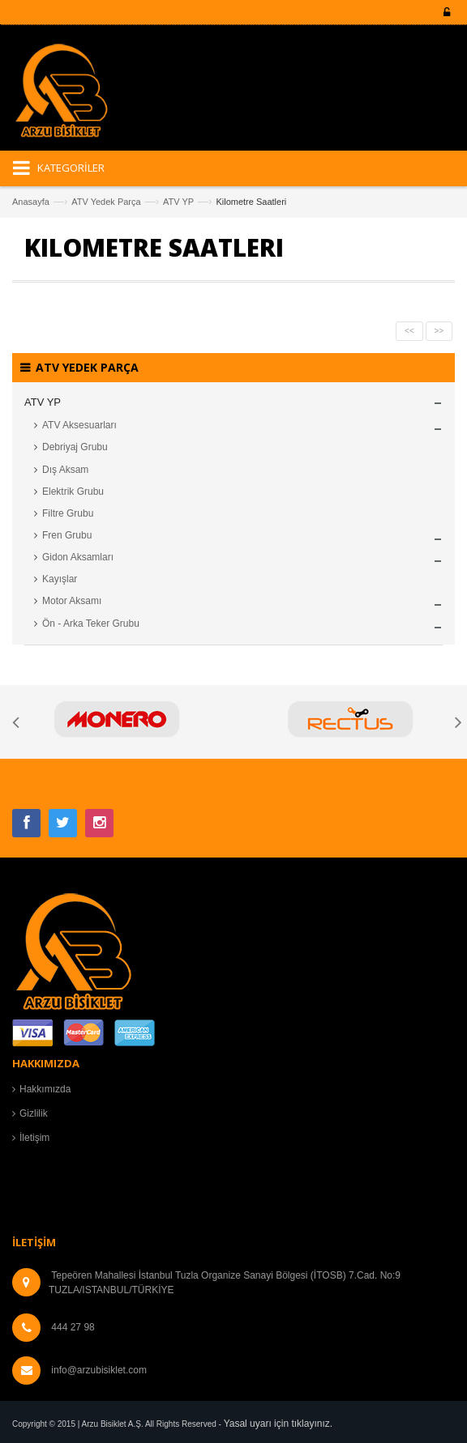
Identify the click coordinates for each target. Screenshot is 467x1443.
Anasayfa (30, 201)
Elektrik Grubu (73, 491)
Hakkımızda (45, 1089)
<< (409, 330)
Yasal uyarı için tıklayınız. (278, 1423)
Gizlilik (33, 1113)
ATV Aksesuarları (79, 425)
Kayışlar (59, 579)
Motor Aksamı (71, 601)
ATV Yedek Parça (105, 201)
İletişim (34, 1137)
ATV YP (178, 201)
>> (439, 330)
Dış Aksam (65, 469)
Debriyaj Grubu (75, 447)
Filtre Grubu (67, 513)
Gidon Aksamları (78, 557)
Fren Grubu (67, 535)
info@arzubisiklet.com (99, 1370)
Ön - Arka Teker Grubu (90, 623)
